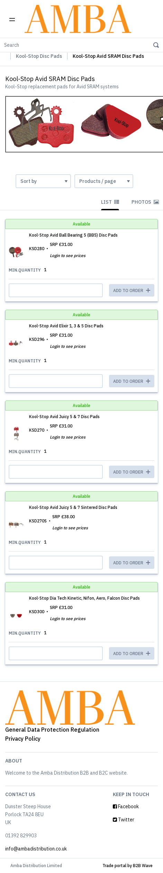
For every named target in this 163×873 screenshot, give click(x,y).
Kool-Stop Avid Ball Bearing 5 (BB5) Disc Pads (73, 235)
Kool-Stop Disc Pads (39, 56)
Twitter (123, 820)
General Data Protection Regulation (52, 729)
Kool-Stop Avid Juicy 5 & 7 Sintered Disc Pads (73, 507)
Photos (145, 202)
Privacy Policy (22, 738)
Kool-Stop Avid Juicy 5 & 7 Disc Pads (64, 416)
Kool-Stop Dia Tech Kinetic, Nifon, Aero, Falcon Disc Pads (84, 598)
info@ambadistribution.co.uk (36, 849)
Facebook (126, 806)
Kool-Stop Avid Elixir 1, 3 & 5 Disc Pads (66, 325)
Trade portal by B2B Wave (127, 865)
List (110, 202)
